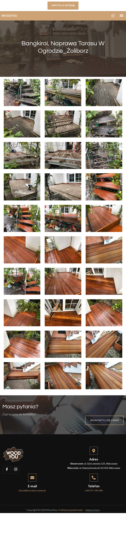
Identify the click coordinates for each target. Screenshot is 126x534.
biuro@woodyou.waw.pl (32, 505)
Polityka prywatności (71, 528)
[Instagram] (113, 16)
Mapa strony (92, 528)
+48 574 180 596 (94, 505)
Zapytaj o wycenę (63, 5)
